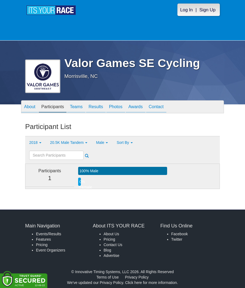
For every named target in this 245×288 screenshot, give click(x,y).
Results (96, 107)
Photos (115, 107)
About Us (111, 234)
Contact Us (113, 245)
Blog (107, 250)
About (29, 107)
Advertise (111, 255)
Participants (52, 107)
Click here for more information (151, 282)
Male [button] (102, 142)
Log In (186, 9)
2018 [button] (35, 142)
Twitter (176, 239)
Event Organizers (50, 250)
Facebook (179, 234)
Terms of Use (108, 277)
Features (43, 239)
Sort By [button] (125, 142)
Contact (156, 107)
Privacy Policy (136, 277)
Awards (135, 107)
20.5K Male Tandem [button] (68, 142)
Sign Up (207, 9)
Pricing (42, 245)
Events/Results (48, 234)
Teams (76, 107)
